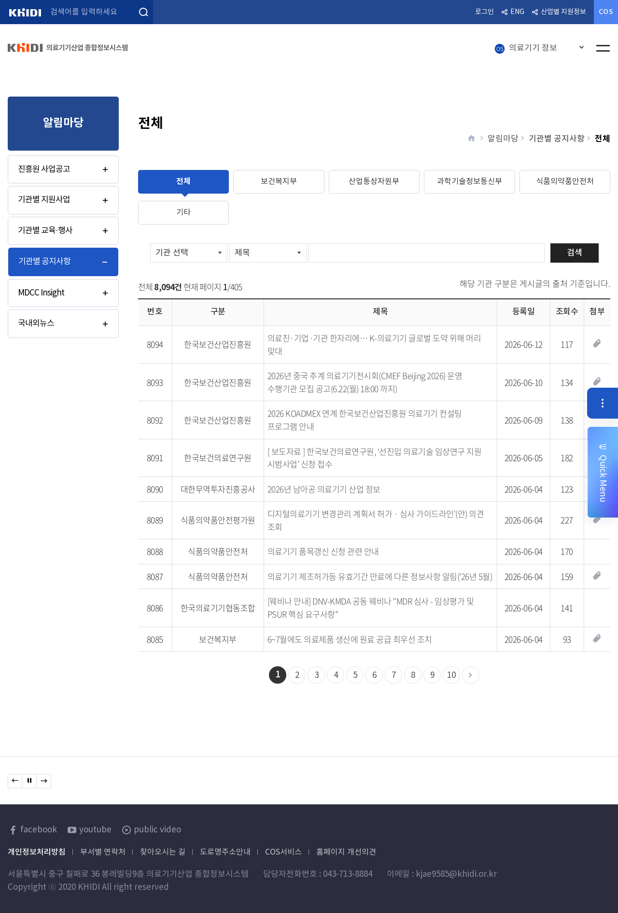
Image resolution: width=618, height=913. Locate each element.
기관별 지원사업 (44, 200)
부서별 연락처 (103, 852)
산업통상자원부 (374, 181)
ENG (517, 12)
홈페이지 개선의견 (346, 852)
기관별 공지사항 (44, 262)
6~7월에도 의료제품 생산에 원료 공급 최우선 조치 (349, 639)
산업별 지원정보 (563, 12)
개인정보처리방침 (37, 852)
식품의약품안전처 (565, 181)
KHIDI (25, 12)
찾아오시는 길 (162, 852)
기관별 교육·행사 (45, 231)
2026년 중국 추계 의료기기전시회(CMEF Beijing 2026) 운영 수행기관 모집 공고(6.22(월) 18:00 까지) (365, 381)
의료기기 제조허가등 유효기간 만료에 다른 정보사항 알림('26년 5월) (379, 576)
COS (606, 12)
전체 (183, 181)
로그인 (484, 12)
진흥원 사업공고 (44, 169)
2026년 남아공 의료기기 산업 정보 (323, 489)
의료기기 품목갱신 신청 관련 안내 (323, 551)
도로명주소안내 (225, 852)
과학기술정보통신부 (469, 181)
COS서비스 (283, 852)
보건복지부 (279, 181)
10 (451, 675)
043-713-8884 (347, 874)
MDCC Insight (41, 293)
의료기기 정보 (525, 48)
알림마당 (503, 139)
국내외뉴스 (36, 323)
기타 (183, 212)
